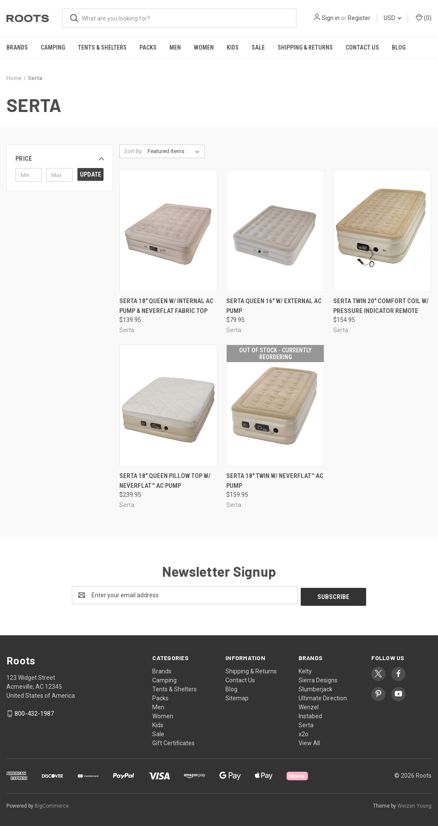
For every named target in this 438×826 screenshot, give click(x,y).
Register (359, 18)
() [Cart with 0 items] (424, 17)
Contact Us (362, 47)
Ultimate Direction (323, 696)
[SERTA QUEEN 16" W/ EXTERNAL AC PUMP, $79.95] (275, 231)
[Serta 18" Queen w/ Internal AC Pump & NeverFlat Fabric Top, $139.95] (168, 231)
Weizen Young (414, 804)
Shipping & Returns (305, 47)
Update (90, 174)
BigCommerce (52, 804)
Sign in (331, 18)
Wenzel (309, 705)
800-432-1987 (34, 712)
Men (175, 47)
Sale (258, 47)
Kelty (305, 669)
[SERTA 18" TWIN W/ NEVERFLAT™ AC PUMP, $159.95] (275, 405)
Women (204, 47)
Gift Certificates (173, 741)
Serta (306, 723)
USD (392, 18)
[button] (59, 158)
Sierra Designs (318, 678)
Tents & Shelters (102, 47)
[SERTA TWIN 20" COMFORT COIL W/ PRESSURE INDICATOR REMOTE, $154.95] (382, 231)
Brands (17, 47)
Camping (53, 47)
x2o (303, 732)
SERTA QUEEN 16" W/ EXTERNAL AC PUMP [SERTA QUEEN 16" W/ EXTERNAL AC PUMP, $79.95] (274, 306)
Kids (233, 47)
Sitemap (237, 696)
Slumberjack (315, 687)
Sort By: (133, 151)
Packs (148, 47)
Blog (398, 47)
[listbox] (175, 151)
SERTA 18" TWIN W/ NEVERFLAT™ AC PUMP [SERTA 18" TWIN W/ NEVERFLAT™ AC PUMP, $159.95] (274, 481)
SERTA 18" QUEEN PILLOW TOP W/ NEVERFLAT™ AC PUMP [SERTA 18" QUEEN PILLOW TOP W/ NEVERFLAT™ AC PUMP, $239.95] (164, 481)
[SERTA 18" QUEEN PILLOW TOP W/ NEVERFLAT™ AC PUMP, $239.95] (168, 405)
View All (309, 741)
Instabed (310, 714)
